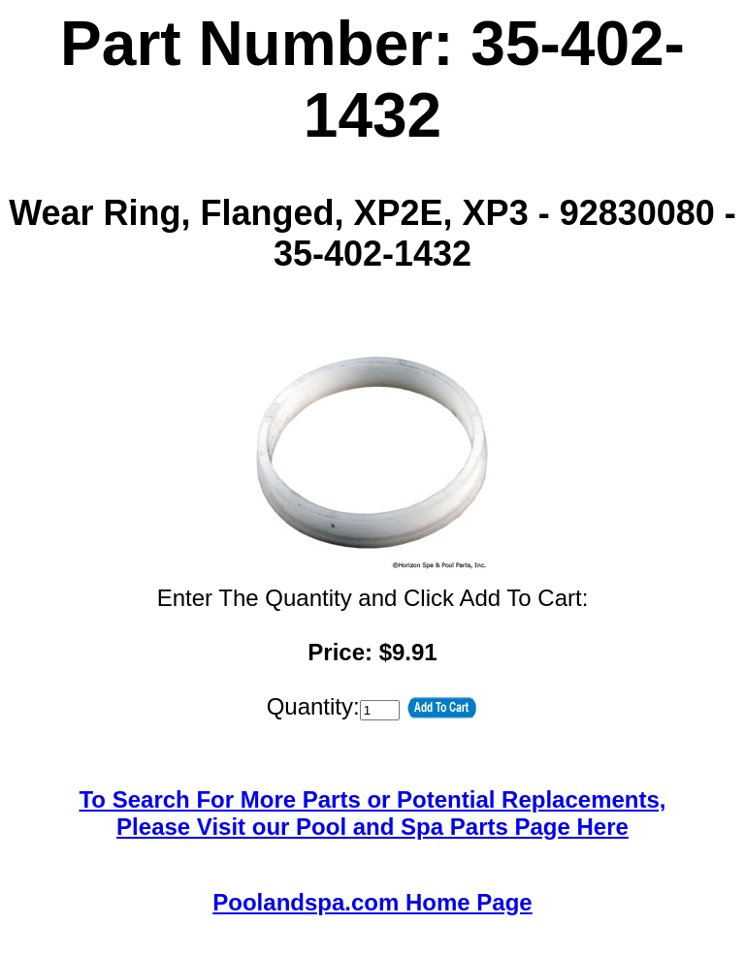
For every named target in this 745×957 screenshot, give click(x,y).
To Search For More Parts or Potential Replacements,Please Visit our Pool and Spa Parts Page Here (372, 813)
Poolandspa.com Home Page (372, 902)
